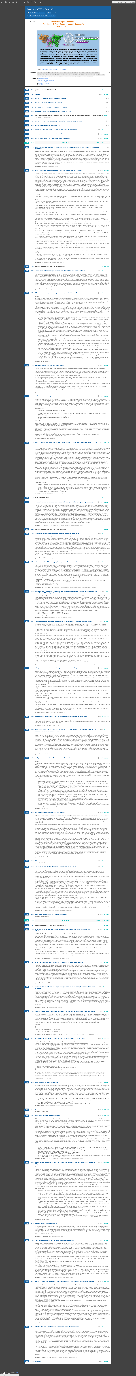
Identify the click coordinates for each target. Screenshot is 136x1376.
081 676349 (41, 85)
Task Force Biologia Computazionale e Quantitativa (54, 69)
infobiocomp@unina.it (43, 78)
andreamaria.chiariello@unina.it (46, 80)
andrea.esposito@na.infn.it (45, 81)
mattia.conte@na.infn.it (44, 83)
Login (133, 2)
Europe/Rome (118, 2)
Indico (17, 1372)
